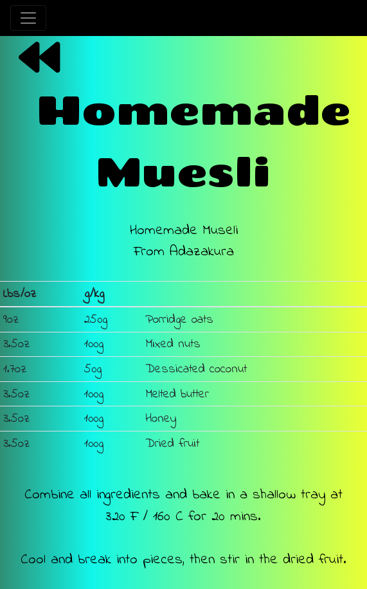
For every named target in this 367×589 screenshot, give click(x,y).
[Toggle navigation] (28, 18)
